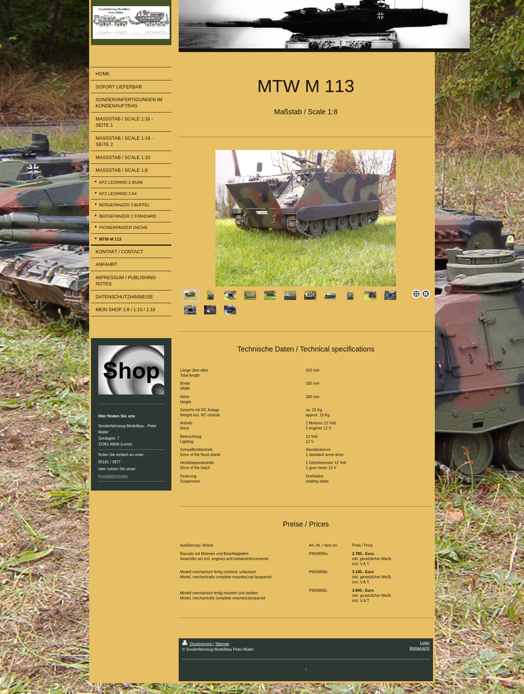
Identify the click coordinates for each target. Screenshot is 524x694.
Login (424, 643)
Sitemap (222, 644)
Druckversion (197, 644)
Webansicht (419, 648)
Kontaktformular (113, 476)
